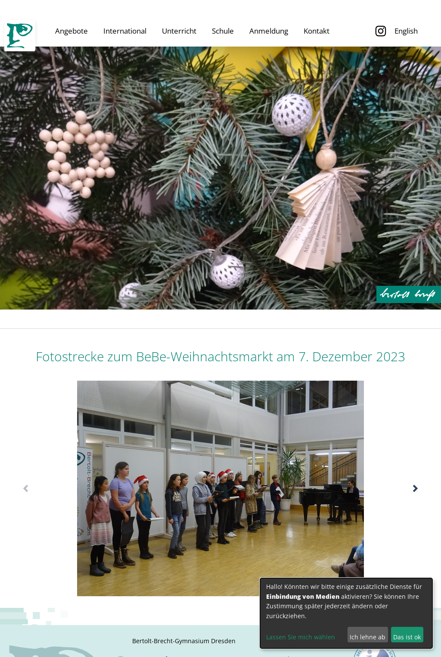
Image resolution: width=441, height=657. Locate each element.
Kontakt (316, 31)
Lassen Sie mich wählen (300, 637)
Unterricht (179, 31)
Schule (223, 31)
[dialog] (346, 613)
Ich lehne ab (367, 637)
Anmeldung (268, 31)
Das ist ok (407, 637)
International (124, 31)
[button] (415, 488)
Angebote (71, 31)
